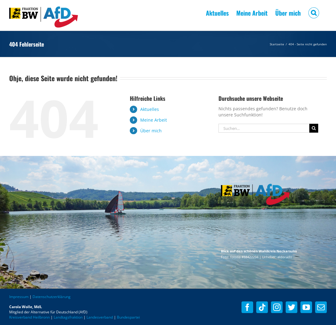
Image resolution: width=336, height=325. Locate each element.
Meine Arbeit (153, 120)
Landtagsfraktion (68, 317)
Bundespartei (128, 317)
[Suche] (313, 128)
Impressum (19, 296)
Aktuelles (149, 109)
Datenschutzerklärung (52, 296)
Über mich (151, 131)
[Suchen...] (263, 128)
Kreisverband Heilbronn (29, 317)
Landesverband (100, 317)
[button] (313, 12)
